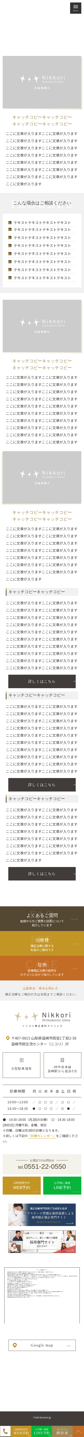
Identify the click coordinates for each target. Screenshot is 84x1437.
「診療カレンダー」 (42, 1135)
